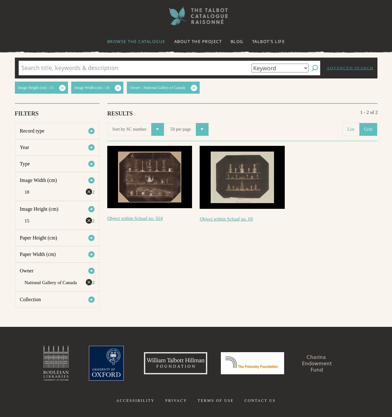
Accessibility (135, 400)
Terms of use (216, 400)
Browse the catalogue (136, 41)
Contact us (260, 400)
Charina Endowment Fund (317, 363)
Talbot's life (268, 41)
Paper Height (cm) (38, 237)
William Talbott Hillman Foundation (175, 363)
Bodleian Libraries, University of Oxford (56, 363)
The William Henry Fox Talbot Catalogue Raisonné (196, 16)
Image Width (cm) (38, 180)
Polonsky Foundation (252, 363)
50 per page (189, 129)
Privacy (176, 400)
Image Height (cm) (39, 209)
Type (25, 163)
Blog (237, 41)
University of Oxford (106, 363)
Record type (32, 131)
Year (24, 147)
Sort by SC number (138, 129)
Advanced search (350, 67)
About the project (198, 41)
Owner (27, 270)
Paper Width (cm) (38, 254)
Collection (30, 299)
